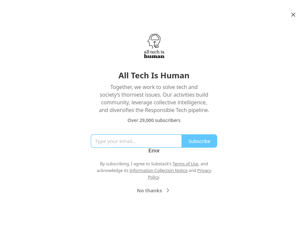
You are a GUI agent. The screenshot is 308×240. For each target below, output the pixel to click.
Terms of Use (185, 164)
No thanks (154, 190)
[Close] (293, 14)
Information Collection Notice (158, 170)
